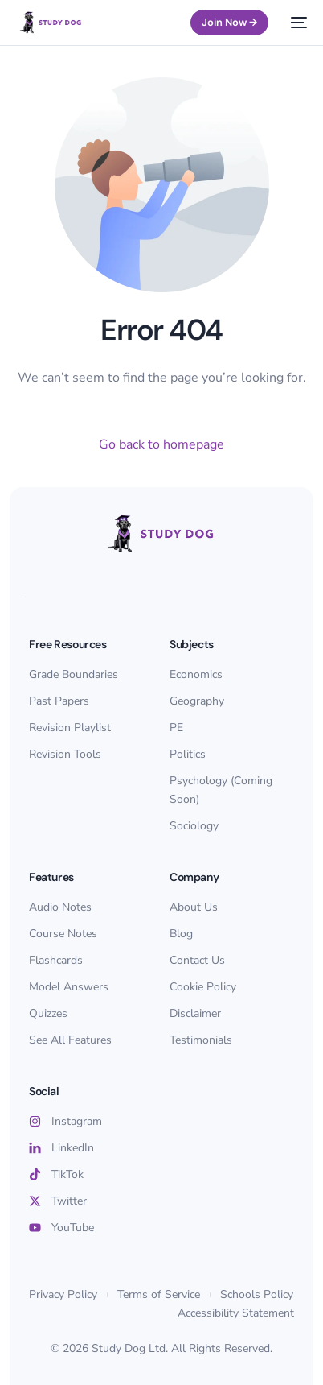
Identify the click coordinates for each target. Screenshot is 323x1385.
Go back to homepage (161, 444)
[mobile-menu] (295, 22)
